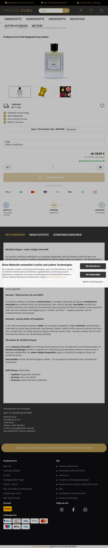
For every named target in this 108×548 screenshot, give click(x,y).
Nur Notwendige (93, 274)
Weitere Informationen (93, 282)
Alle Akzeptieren (93, 266)
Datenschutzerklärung (56, 277)
